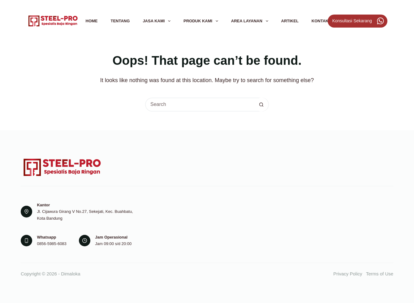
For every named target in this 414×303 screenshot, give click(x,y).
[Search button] (261, 105)
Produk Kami (202, 21)
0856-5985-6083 (51, 243)
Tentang (120, 21)
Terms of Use (379, 273)
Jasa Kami (158, 21)
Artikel (290, 21)
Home (92, 21)
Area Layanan (251, 21)
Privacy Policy (347, 273)
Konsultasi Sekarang (358, 21)
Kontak (320, 21)
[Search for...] (200, 105)
